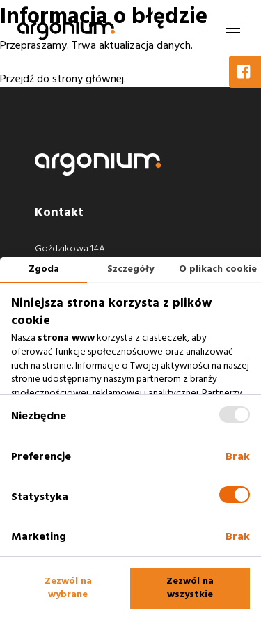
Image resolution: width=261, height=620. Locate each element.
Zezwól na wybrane (68, 588)
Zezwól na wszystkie (190, 588)
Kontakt (59, 212)
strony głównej (88, 78)
